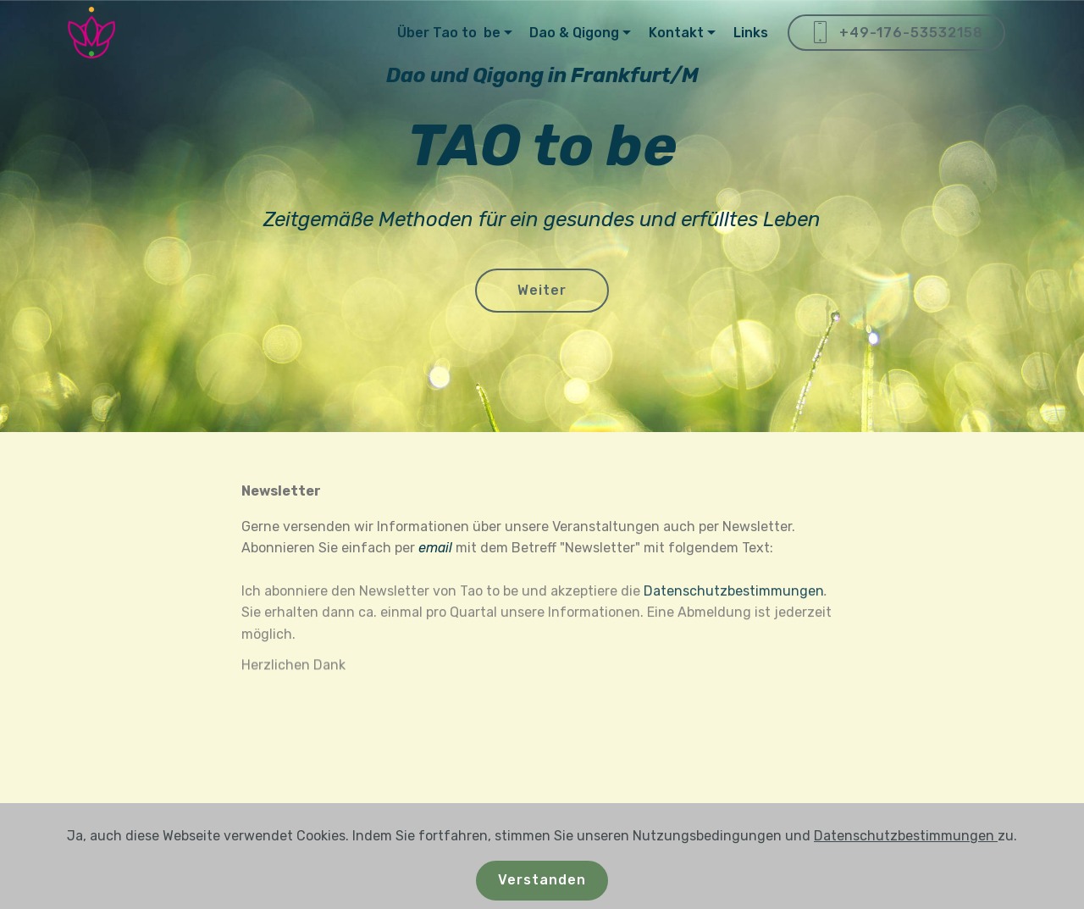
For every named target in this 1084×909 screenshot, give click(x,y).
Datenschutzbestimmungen (734, 613)
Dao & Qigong (574, 33)
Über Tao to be (449, 33)
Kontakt (676, 33)
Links (750, 33)
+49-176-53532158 (896, 33)
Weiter (542, 292)
